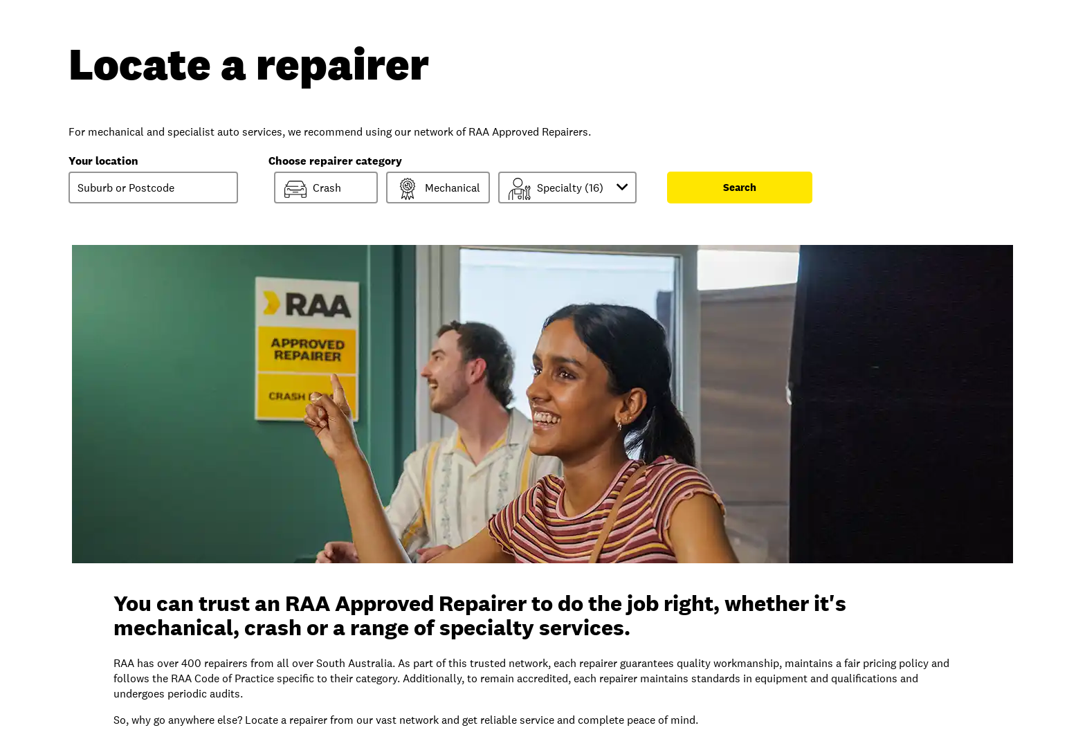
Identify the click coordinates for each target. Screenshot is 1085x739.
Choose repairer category (335, 161)
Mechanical (438, 189)
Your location (103, 161)
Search (739, 187)
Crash (312, 189)
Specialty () (571, 188)
